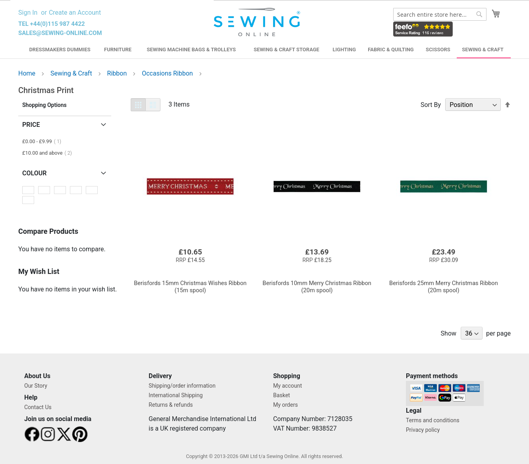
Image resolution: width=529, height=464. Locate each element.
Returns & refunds (171, 405)
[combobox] (440, 14)
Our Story (35, 385)
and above (49, 153)
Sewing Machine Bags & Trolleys (191, 49)
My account (287, 385)
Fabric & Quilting (390, 49)
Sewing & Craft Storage (286, 49)
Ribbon (118, 73)
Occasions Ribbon (168, 73)
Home (27, 73)
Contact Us (38, 407)
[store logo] (258, 22)
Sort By (431, 105)
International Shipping (176, 395)
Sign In (27, 12)
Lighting (344, 49)
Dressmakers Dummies (59, 49)
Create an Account (75, 12)
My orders (285, 405)
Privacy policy (423, 430)
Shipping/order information (182, 385)
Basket (281, 395)
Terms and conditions (432, 420)
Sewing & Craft (482, 49)
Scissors (438, 49)
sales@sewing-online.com (60, 33)
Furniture (117, 49)
